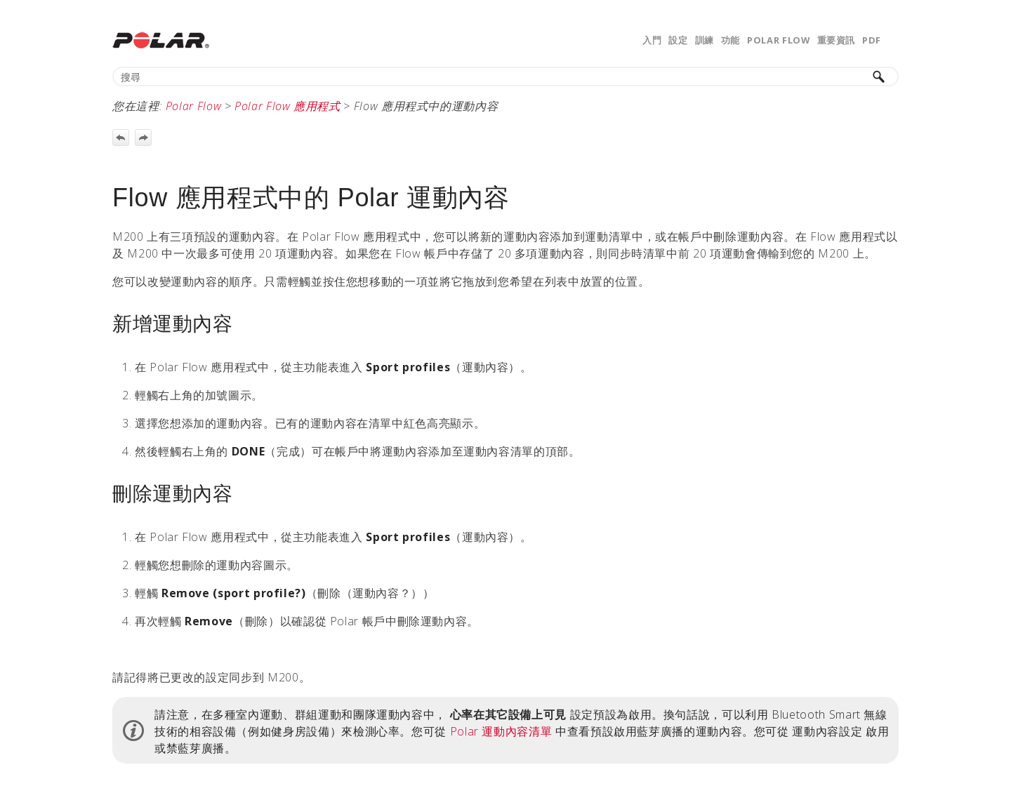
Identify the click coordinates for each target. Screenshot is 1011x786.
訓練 (704, 40)
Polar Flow (778, 40)
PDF (871, 40)
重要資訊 (836, 40)
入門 (651, 40)
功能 (730, 40)
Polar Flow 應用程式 (287, 106)
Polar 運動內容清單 (501, 731)
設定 (677, 40)
